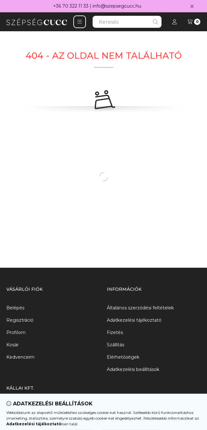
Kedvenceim (20, 357)
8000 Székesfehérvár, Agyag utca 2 (46, 406)
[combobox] (127, 21)
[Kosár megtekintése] (194, 21)
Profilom (16, 332)
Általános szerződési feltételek (140, 308)
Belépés (15, 308)
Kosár (12, 345)
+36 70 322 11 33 (70, 6)
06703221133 (20, 419)
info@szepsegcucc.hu (117, 6)
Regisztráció (19, 320)
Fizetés (115, 332)
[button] (79, 21)
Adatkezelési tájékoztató (134, 320)
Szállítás (115, 345)
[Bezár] (192, 6)
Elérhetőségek (123, 357)
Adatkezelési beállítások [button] (133, 369)
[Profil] (174, 21)
